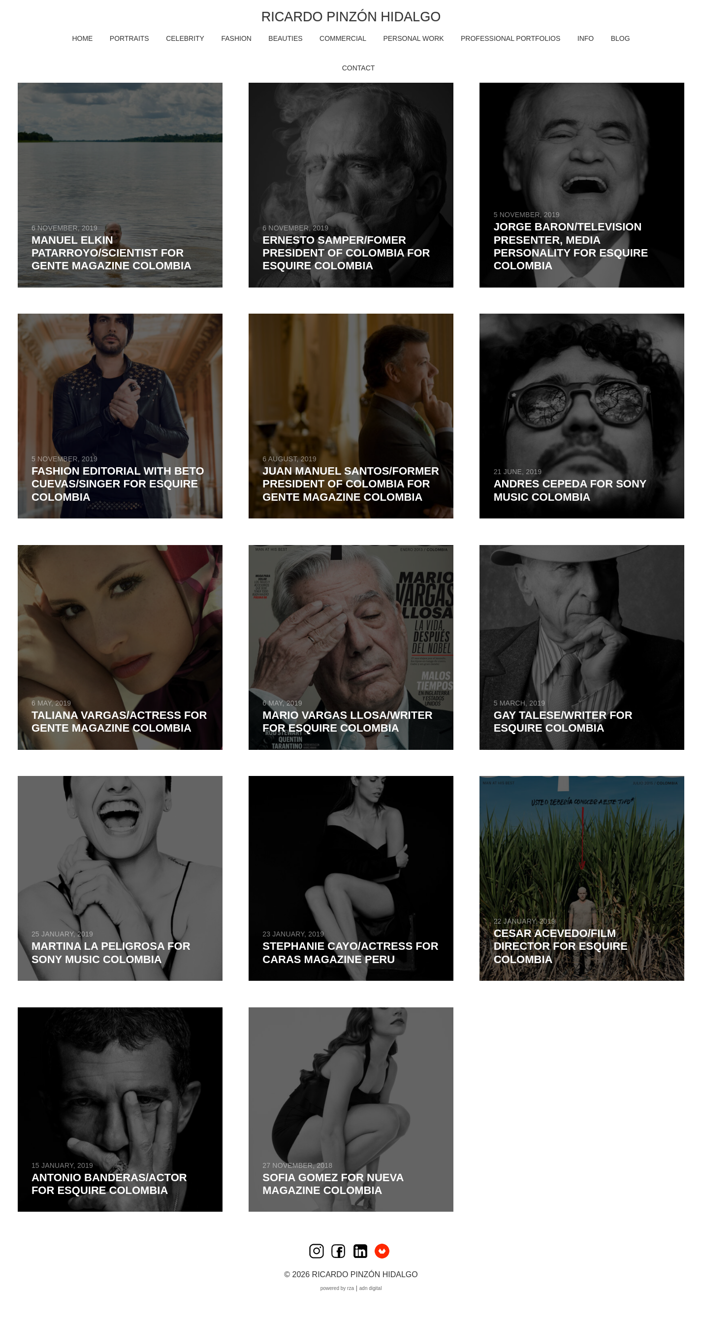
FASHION (236, 38)
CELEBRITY (185, 38)
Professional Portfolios (510, 38)
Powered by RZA (337, 1288)
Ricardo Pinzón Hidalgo (351, 16)
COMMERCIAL (342, 38)
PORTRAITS (129, 38)
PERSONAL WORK (413, 38)
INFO (585, 38)
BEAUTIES (285, 38)
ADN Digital (370, 1288)
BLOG (620, 38)
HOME (82, 38)
